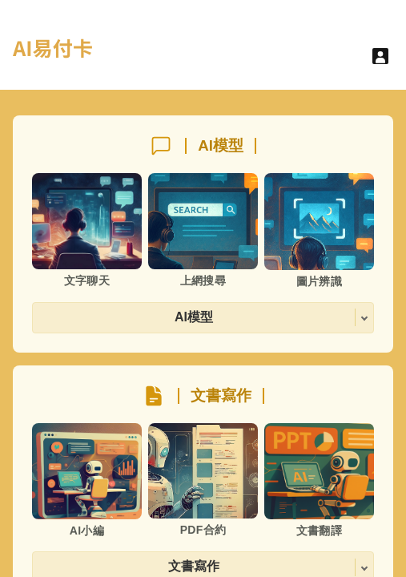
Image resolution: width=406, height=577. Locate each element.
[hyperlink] (53, 57)
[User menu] (380, 56)
